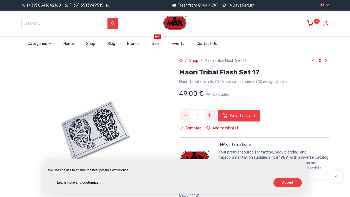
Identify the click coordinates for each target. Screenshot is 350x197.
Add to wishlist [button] (222, 128)
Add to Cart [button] (239, 115)
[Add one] (210, 115)
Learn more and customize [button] (77, 182)
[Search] (112, 23)
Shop (193, 60)
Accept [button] (287, 182)
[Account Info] (326, 24)
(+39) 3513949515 (86, 5)
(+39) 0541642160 (41, 5)
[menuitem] (68, 44)
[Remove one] (185, 115)
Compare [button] (190, 128)
